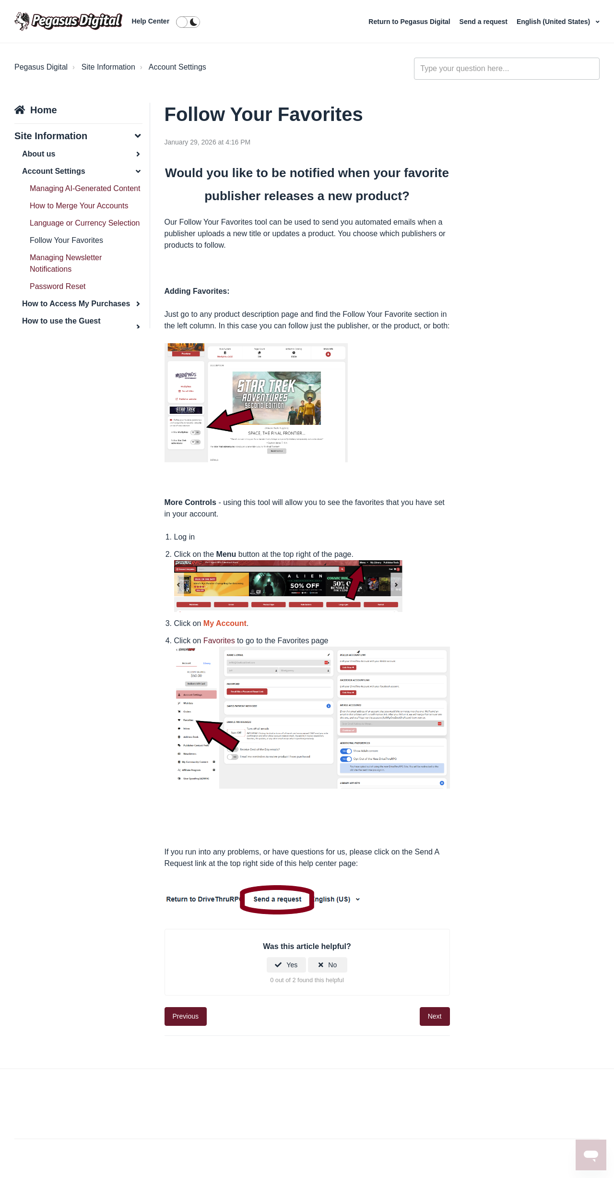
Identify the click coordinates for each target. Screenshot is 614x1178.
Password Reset (58, 286)
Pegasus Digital (41, 67)
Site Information (108, 67)
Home (43, 110)
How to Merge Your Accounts (79, 206)
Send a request (484, 21)
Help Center (151, 21)
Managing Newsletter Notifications (66, 263)
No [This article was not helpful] (332, 965)
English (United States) (554, 21)
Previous (186, 1016)
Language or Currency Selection (85, 223)
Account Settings (177, 67)
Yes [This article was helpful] (291, 965)
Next (435, 1016)
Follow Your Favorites (66, 240)
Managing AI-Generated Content (85, 188)
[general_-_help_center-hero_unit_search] (507, 69)
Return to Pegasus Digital (410, 21)
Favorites (219, 641)
